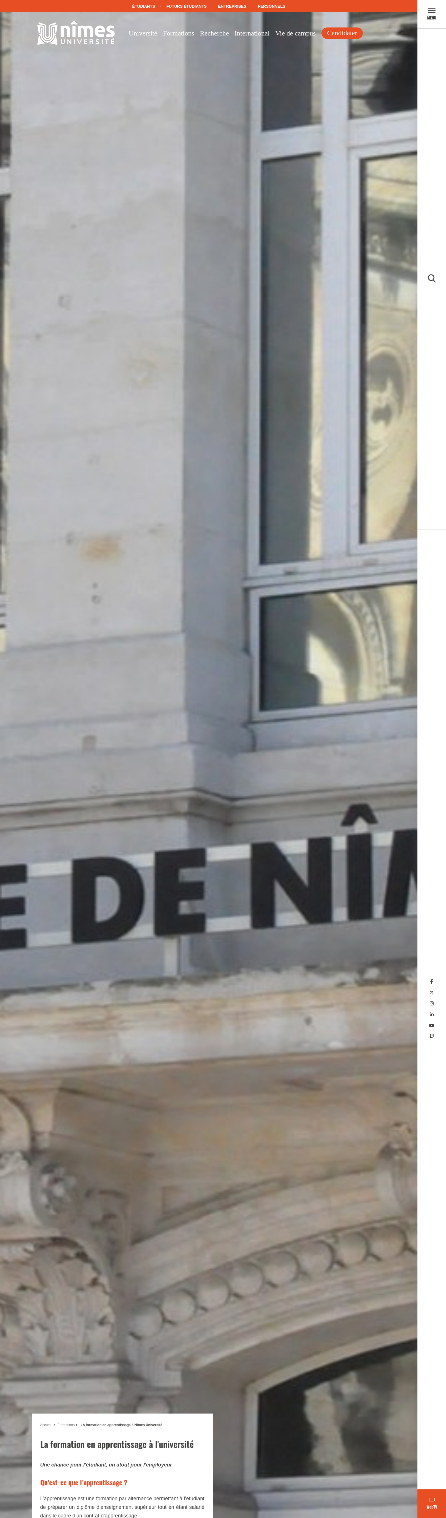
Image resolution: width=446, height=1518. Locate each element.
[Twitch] (431, 1036)
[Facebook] (431, 981)
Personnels (271, 6)
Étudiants (143, 6)
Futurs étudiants (187, 6)
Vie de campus (295, 33)
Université (143, 33)
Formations (178, 33)
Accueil (45, 1425)
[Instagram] (432, 1003)
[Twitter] (431, 992)
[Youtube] (431, 1025)
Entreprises (232, 6)
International (252, 33)
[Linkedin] (432, 1014)
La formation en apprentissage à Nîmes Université (121, 1425)
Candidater (342, 33)
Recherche (214, 33)
